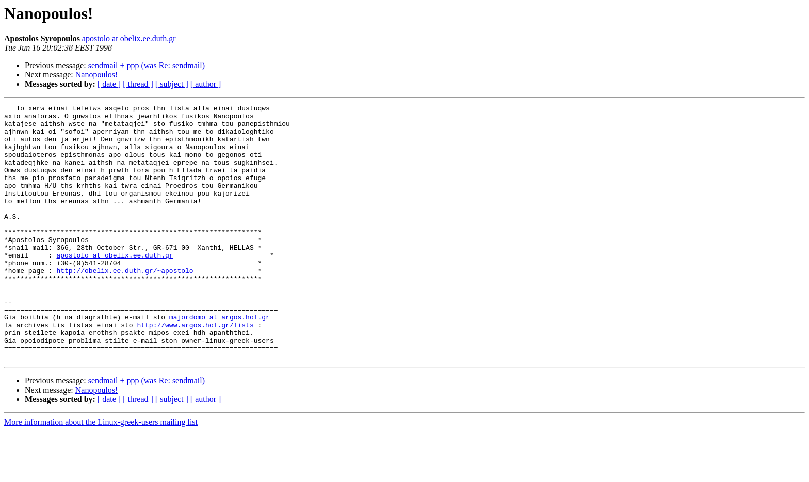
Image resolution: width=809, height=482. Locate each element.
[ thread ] (138, 83)
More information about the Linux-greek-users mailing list (101, 473)
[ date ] (109, 83)
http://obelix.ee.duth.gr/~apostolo (124, 304)
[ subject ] (171, 83)
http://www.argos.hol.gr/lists (195, 369)
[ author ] (205, 83)
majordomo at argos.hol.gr (219, 360)
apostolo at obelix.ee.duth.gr (129, 38)
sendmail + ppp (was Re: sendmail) (146, 65)
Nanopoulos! (96, 74)
